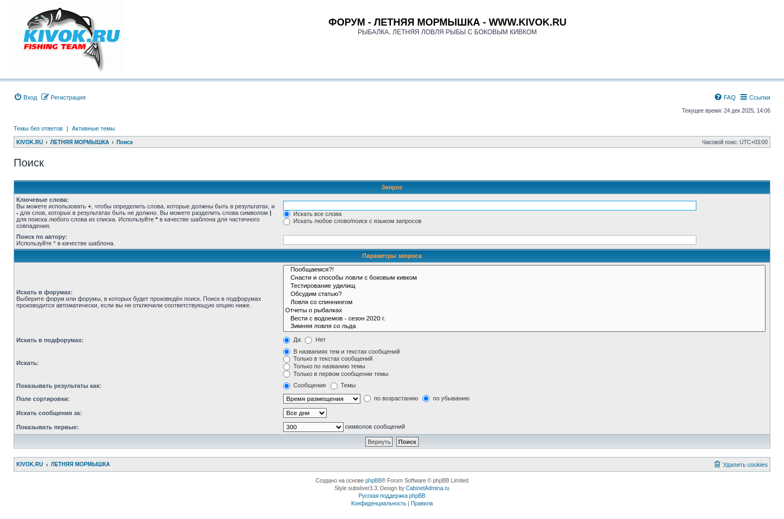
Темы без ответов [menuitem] (38, 128)
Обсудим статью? (524, 295)
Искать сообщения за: (49, 413)
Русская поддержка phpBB (391, 496)
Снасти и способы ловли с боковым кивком (524, 278)
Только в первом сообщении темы (336, 373)
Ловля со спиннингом (524, 303)
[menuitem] (25, 97)
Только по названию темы (324, 366)
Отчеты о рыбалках (524, 311)
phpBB (373, 481)
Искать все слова (312, 214)
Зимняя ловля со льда (524, 327)
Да (292, 339)
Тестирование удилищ (524, 286)
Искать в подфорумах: (50, 340)
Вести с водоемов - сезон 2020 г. (524, 319)
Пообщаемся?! (524, 270)
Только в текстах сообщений (328, 358)
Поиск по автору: (41, 236)
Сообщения (304, 385)
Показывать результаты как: (58, 385)
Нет (315, 339)
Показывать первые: (47, 427)
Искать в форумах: (44, 292)
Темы (343, 385)
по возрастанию (391, 398)
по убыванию (445, 398)
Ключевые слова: (42, 199)
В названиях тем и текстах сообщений (341, 351)
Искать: (27, 363)
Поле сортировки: (43, 399)
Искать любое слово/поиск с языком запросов (352, 221)
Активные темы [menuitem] (93, 128)
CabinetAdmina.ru (428, 488)
